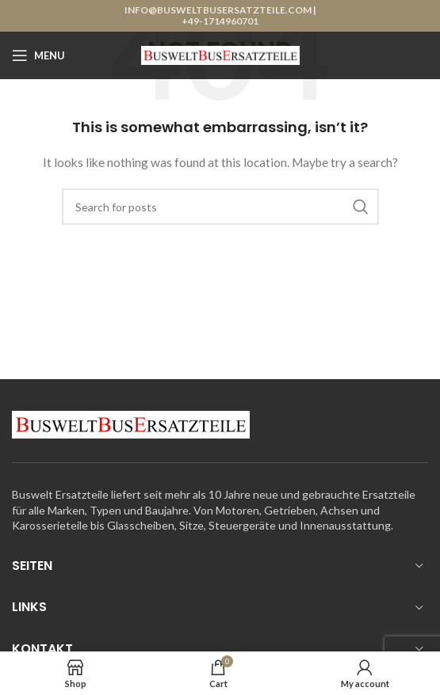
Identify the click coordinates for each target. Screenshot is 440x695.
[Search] (220, 206)
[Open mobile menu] (38, 55)
